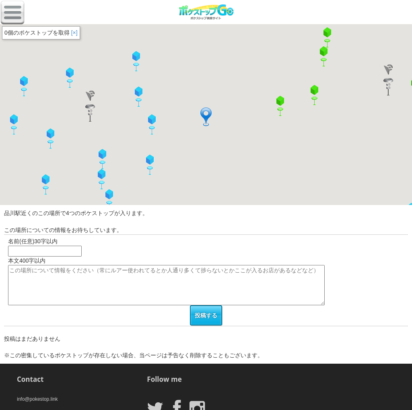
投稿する (206, 315)
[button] (109, 199)
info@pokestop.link (37, 399)
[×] (74, 32)
